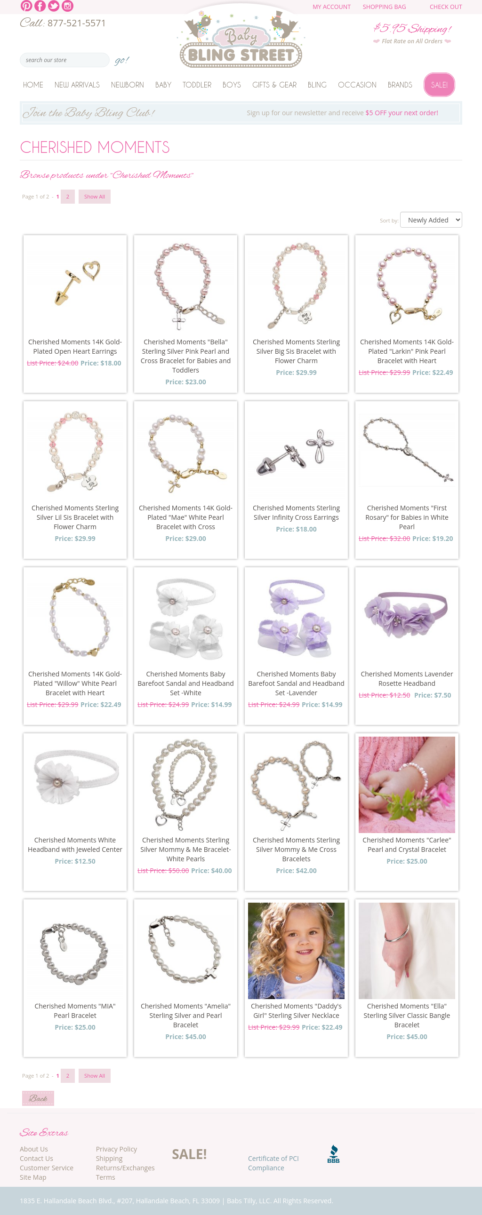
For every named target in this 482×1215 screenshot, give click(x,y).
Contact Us (36, 1158)
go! (121, 57)
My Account (332, 7)
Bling (317, 84)
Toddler (197, 84)
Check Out (446, 7)
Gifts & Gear (274, 84)
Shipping (109, 1158)
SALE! (189, 1154)
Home (33, 84)
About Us (34, 1148)
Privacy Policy (116, 1148)
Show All (94, 196)
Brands (400, 84)
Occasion (357, 84)
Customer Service (46, 1167)
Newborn (127, 84)
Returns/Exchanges (125, 1167)
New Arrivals (77, 84)
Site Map (33, 1177)
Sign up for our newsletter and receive (241, 114)
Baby (163, 84)
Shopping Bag (384, 7)
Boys (232, 84)
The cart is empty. (421, 10)
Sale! (439, 84)
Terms (105, 1177)
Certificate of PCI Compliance (273, 1163)
